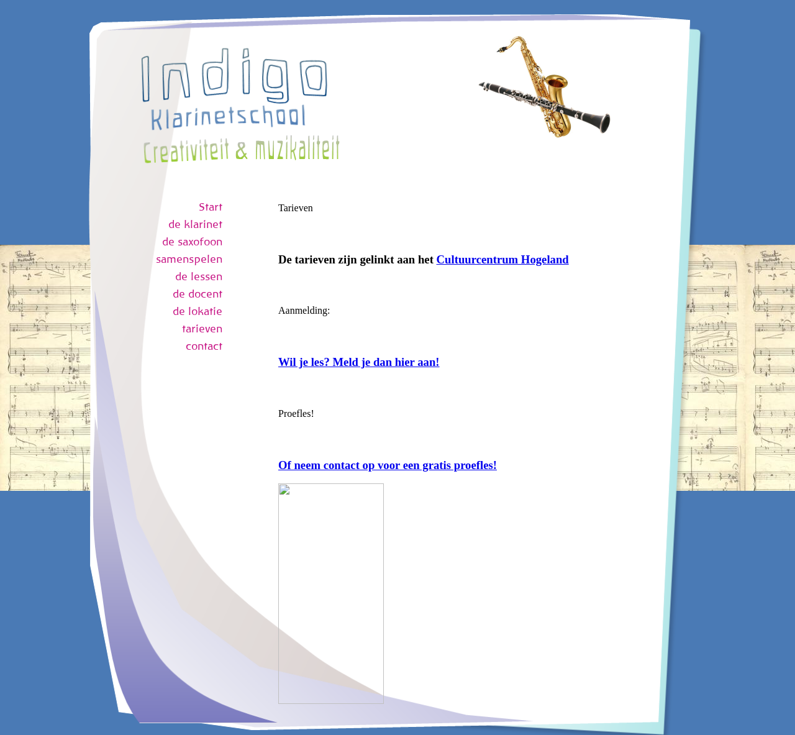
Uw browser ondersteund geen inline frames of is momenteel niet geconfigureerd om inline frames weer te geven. (448, 453)
